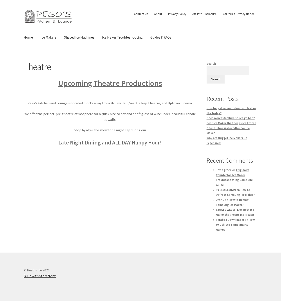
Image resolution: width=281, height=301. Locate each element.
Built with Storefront (40, 276)
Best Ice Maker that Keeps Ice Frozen (231, 123)
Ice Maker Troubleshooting (122, 37)
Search (211, 64)
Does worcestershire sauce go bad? (231, 118)
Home (28, 37)
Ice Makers (48, 37)
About (158, 14)
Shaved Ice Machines (79, 37)
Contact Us (141, 14)
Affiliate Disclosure (204, 14)
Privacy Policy (177, 14)
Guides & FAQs (160, 37)
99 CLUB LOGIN (226, 190)
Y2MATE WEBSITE (227, 210)
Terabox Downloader (230, 220)
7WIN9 (220, 200)
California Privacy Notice (239, 14)
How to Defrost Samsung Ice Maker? (235, 225)
